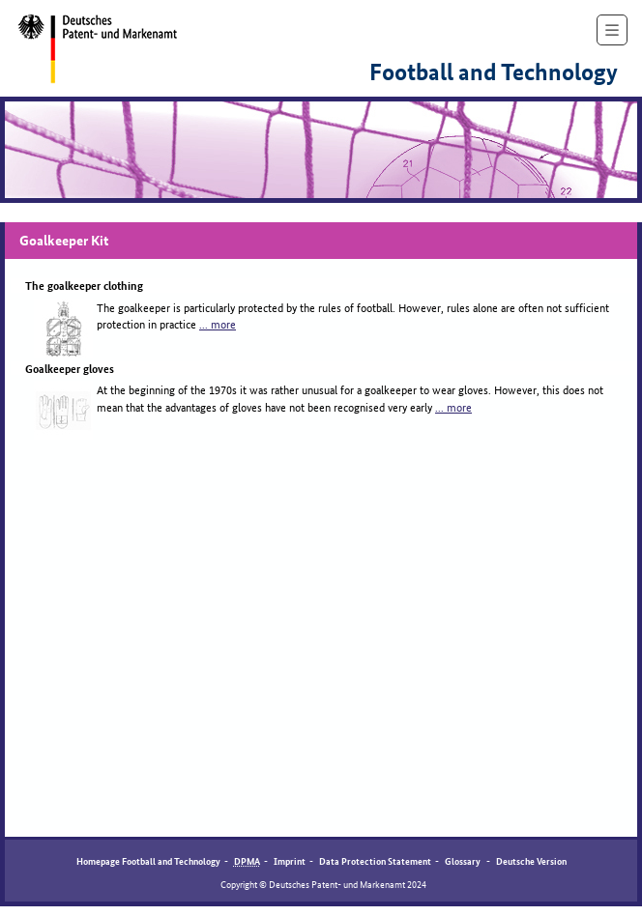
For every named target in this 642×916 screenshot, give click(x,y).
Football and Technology (493, 72)
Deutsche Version (531, 860)
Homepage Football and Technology (148, 860)
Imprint (290, 860)
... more (217, 323)
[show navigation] (612, 29)
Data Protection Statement (375, 860)
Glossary (463, 860)
